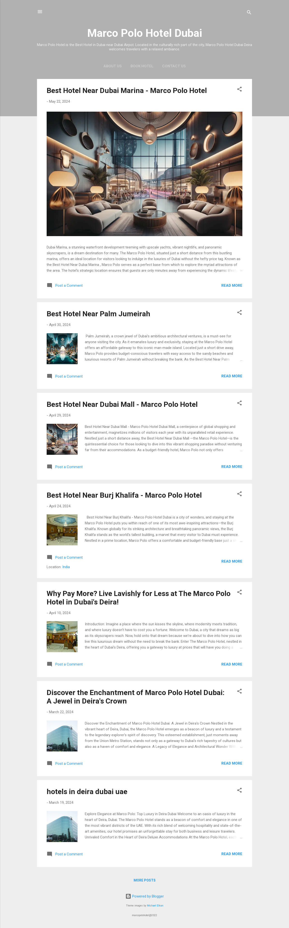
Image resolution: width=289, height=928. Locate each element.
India (66, 567)
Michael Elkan (155, 905)
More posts (145, 880)
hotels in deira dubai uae (87, 791)
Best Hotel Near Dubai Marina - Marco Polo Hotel (127, 90)
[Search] (249, 13)
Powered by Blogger (144, 896)
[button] (239, 90)
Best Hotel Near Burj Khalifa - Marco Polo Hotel (124, 495)
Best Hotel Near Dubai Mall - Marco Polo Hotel (122, 404)
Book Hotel (141, 66)
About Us (112, 66)
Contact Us (174, 66)
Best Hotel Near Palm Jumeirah (98, 313)
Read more (231, 285)
